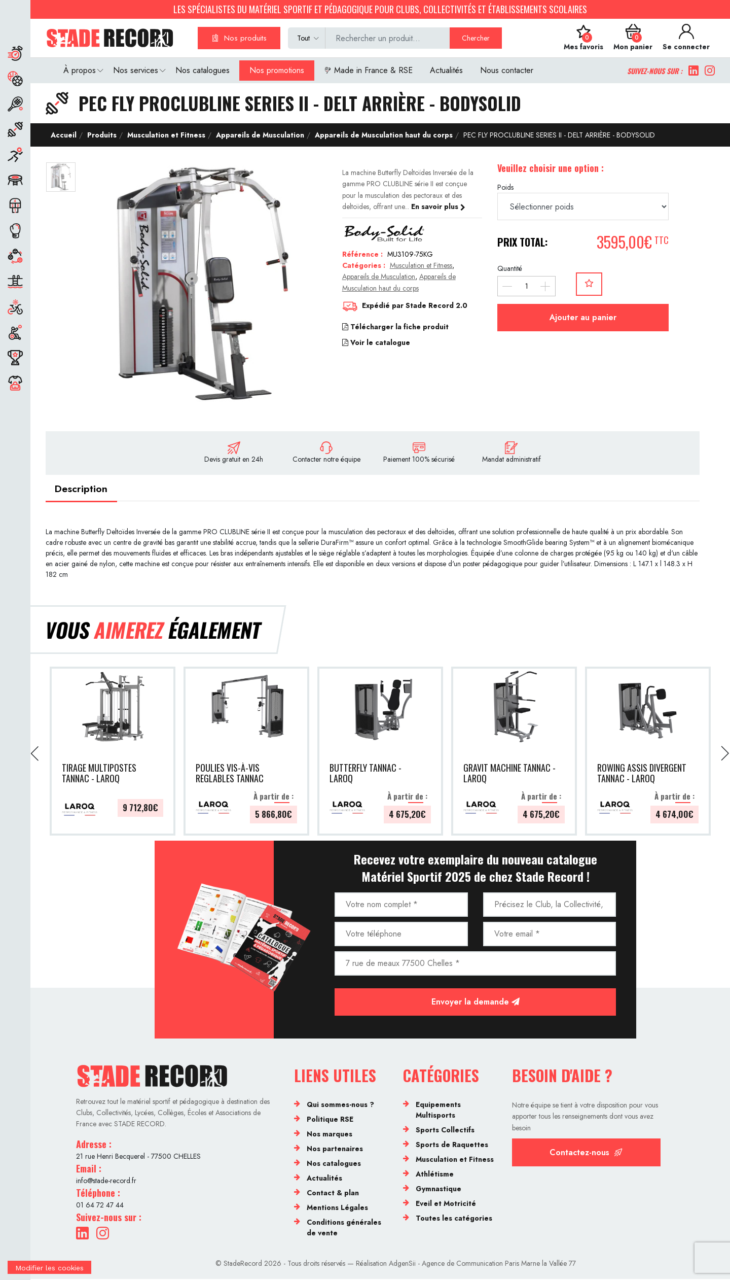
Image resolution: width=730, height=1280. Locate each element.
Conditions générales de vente (344, 1228)
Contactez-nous (586, 1153)
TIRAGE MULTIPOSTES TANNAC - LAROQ (99, 774)
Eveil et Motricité (446, 1204)
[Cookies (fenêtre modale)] (49, 1273)
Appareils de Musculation (259, 135)
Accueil (64, 135)
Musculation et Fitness (165, 135)
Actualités (446, 70)
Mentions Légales (337, 1208)
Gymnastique (438, 1190)
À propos (79, 70)
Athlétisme (435, 1175)
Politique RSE (330, 1120)
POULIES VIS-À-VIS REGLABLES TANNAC (230, 774)
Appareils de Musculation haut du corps (383, 135)
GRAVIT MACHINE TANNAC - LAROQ (509, 774)
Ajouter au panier (583, 317)
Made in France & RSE (368, 70)
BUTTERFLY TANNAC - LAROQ (366, 774)
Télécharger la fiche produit (395, 327)
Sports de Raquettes (452, 1145)
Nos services (135, 70)
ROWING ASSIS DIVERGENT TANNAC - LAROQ (641, 774)
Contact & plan (333, 1194)
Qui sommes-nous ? (340, 1105)
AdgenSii (402, 1264)
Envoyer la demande (475, 1003)
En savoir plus (438, 206)
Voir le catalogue (376, 342)
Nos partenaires (335, 1150)
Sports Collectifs (445, 1131)
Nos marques (329, 1135)
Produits (101, 135)
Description (82, 488)
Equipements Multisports (438, 1110)
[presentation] (35, 754)
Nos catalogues (202, 70)
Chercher (476, 38)
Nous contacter (506, 70)
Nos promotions (276, 70)
